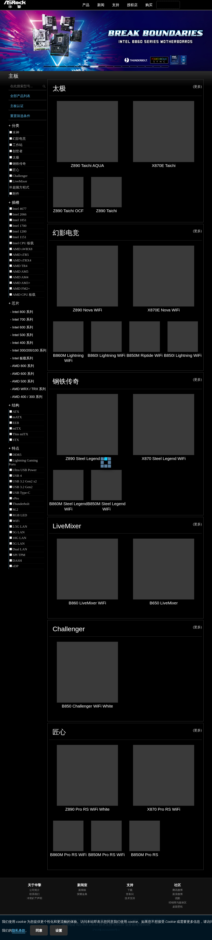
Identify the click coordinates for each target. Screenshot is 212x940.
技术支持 (130, 898)
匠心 (127, 732)
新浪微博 (177, 894)
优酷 (177, 898)
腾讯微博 (177, 890)
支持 (115, 5)
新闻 (100, 5)
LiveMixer (127, 526)
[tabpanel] (106, 40)
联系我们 (34, 894)
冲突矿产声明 (34, 898)
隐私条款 (18, 930)
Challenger (127, 629)
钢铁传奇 (127, 381)
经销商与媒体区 (178, 902)
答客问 (130, 894)
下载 (129, 890)
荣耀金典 (82, 894)
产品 (85, 5)
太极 (127, 88)
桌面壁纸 (177, 906)
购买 (148, 5)
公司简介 (34, 890)
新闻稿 (82, 890)
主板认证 (17, 106)
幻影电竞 (127, 232)
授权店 (132, 5)
